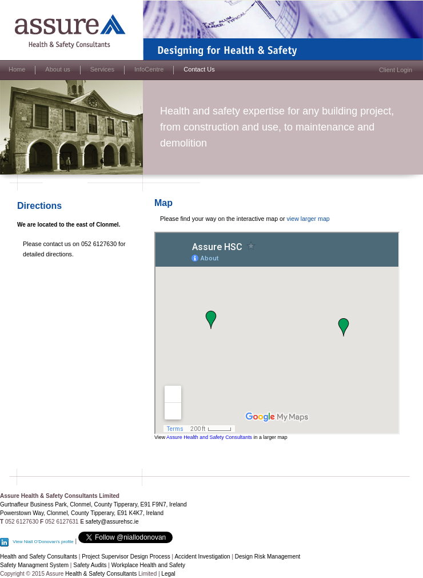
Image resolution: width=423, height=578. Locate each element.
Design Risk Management (268, 556)
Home (17, 69)
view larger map (308, 218)
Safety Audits (89, 565)
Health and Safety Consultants (38, 556)
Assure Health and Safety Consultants (209, 437)
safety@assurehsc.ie (112, 521)
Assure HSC (17, 3)
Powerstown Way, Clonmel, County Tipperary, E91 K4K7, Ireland (81, 513)
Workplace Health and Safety (148, 565)
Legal (168, 574)
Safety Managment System (34, 565)
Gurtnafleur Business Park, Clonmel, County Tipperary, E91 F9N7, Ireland (93, 504)
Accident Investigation (203, 556)
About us (57, 69)
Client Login (395, 69)
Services (102, 69)
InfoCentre (148, 69)
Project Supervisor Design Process (126, 556)
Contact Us (198, 69)
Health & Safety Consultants (101, 574)
